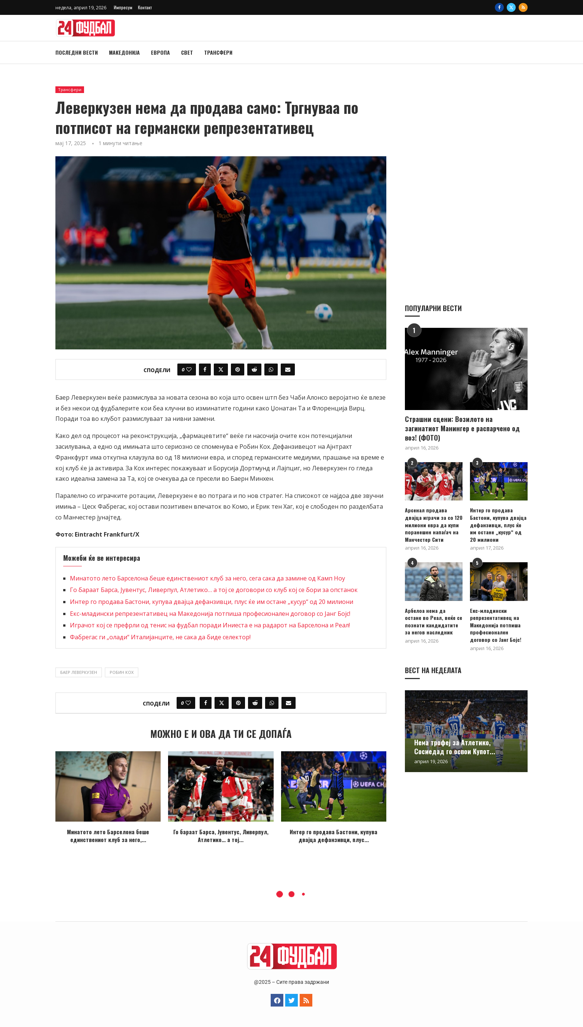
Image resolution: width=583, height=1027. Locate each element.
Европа (160, 52)
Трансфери (218, 52)
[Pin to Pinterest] (237, 369)
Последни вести (76, 52)
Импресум (123, 7)
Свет (187, 52)
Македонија (124, 52)
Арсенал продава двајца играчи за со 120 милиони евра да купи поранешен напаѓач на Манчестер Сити (434, 524)
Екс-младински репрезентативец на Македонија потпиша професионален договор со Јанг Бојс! (210, 614)
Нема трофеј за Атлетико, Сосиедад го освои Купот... (454, 746)
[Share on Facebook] (205, 369)
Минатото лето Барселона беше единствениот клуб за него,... (108, 836)
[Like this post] (188, 369)
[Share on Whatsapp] (271, 369)
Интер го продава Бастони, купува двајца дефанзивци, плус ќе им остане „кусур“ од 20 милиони (211, 602)
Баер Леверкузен (78, 672)
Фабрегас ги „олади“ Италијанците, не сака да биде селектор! (160, 637)
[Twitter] (511, 7)
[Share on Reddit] (254, 369)
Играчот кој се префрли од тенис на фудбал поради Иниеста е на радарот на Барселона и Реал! (210, 625)
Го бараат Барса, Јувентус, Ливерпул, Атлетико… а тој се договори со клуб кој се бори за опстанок (214, 590)
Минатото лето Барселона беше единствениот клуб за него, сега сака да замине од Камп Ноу (207, 578)
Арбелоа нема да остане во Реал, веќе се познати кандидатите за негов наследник (433, 621)
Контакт (145, 7)
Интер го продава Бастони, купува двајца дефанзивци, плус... (333, 836)
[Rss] (523, 7)
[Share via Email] (288, 369)
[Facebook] (499, 7)
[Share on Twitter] (221, 369)
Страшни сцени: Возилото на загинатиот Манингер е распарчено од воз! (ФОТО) (462, 428)
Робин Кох (121, 672)
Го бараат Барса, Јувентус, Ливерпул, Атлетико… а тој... (220, 836)
